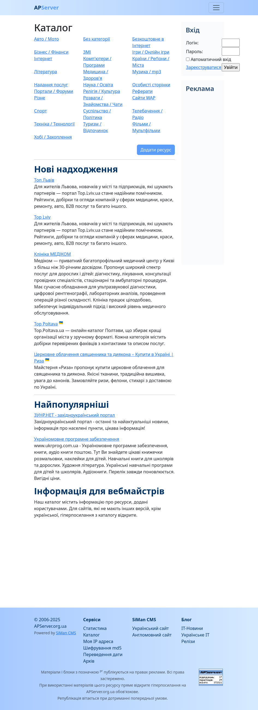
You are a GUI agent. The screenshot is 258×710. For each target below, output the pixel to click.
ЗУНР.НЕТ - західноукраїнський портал (74, 415)
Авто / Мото (46, 39)
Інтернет (43, 59)
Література (45, 72)
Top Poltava (46, 324)
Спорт (40, 111)
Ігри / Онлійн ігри (150, 52)
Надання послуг (51, 85)
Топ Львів (44, 180)
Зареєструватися (203, 67)
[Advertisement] (104, 561)
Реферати (142, 91)
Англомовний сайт (152, 635)
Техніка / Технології (54, 124)
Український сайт (150, 628)
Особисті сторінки (151, 85)
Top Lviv (42, 217)
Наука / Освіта (98, 85)
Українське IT (195, 635)
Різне (39, 98)
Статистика (95, 628)
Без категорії (96, 39)
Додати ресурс (155, 150)
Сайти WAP (143, 98)
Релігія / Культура (101, 91)
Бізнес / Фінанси (51, 52)
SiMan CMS (66, 632)
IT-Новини (192, 628)
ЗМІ (87, 52)
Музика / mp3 (146, 72)
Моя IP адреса (98, 641)
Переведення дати (102, 654)
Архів (88, 661)
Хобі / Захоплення (53, 137)
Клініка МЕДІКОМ (52, 254)
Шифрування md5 (102, 648)
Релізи (188, 641)
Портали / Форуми (53, 91)
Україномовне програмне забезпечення (76, 439)
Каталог (91, 635)
